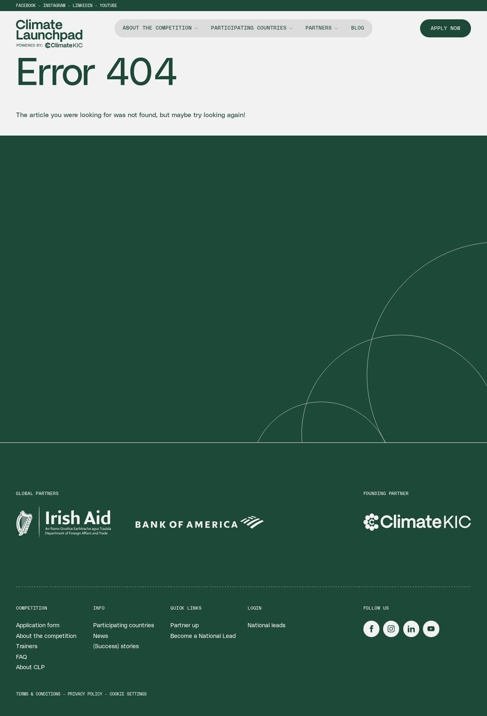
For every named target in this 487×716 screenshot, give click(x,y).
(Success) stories (116, 646)
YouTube (108, 6)
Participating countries (249, 28)
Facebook (26, 6)
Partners (319, 28)
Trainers (26, 646)
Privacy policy (85, 694)
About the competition (157, 28)
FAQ (21, 657)
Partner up (184, 626)
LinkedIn (82, 6)
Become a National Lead (203, 636)
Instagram (54, 6)
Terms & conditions (38, 694)
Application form (38, 626)
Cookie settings (128, 694)
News (100, 636)
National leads (266, 626)
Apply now (445, 28)
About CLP (30, 667)
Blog (357, 28)
